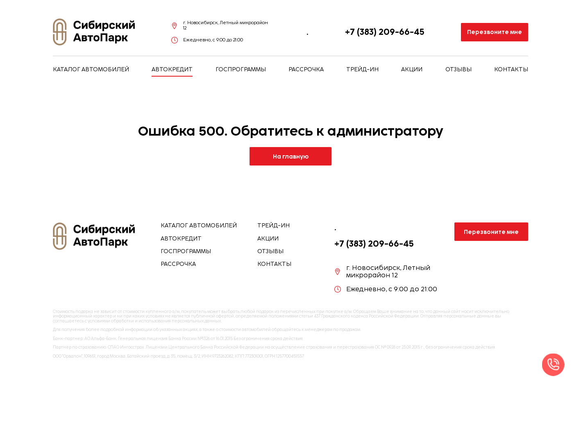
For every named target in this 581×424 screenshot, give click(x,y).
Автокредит (172, 69)
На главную (291, 156)
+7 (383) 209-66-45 (384, 32)
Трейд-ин (362, 69)
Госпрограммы (241, 69)
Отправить (410, 405)
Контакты (511, 69)
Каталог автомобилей (91, 69)
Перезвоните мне (494, 32)
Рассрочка (306, 69)
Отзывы (458, 69)
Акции (411, 69)
